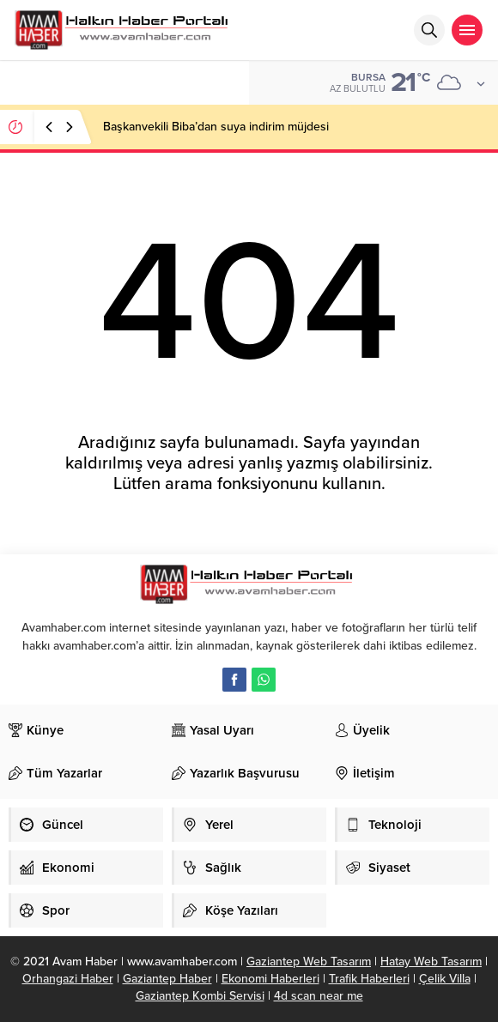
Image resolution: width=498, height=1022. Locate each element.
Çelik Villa (445, 978)
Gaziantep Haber (167, 978)
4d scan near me (318, 996)
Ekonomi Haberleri (270, 978)
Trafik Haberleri (369, 978)
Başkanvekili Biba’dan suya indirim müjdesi (216, 126)
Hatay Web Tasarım (431, 961)
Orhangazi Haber (67, 978)
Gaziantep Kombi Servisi (200, 996)
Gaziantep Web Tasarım (308, 961)
